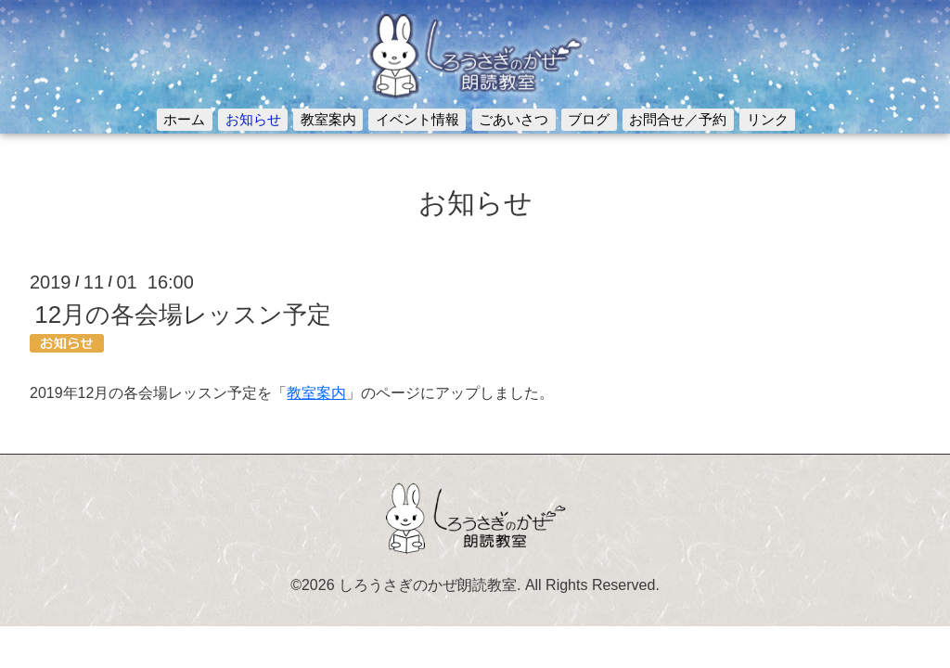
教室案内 (328, 119)
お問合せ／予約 (677, 119)
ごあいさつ (513, 119)
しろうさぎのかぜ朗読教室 (428, 585)
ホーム (184, 119)
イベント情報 (417, 119)
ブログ (589, 119)
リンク (768, 119)
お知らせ (253, 119)
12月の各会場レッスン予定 (182, 314)
